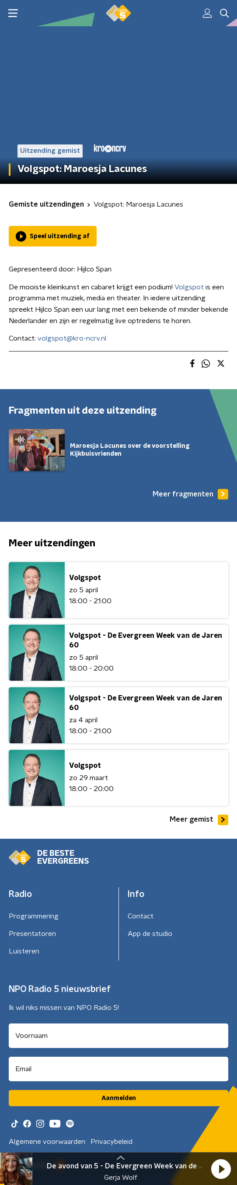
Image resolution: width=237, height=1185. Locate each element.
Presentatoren (32, 933)
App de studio (150, 933)
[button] (221, 1169)
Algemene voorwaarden (47, 1141)
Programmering (34, 916)
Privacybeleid (111, 1141)
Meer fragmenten (190, 494)
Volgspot (189, 287)
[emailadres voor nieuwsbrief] (118, 1069)
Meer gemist (199, 820)
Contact (140, 916)
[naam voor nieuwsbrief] (118, 1035)
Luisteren (24, 951)
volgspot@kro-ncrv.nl (72, 338)
